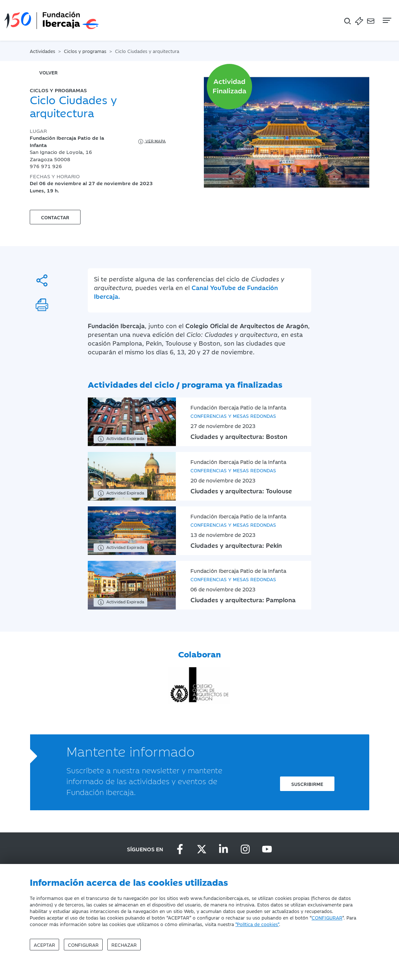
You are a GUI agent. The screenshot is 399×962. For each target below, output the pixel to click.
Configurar (83, 944)
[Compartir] (42, 280)
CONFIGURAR (327, 917)
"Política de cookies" (257, 924)
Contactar (55, 217)
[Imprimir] (42, 305)
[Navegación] (386, 20)
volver (48, 72)
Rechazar (124, 944)
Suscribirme (307, 783)
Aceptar (44, 944)
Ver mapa (151, 141)
